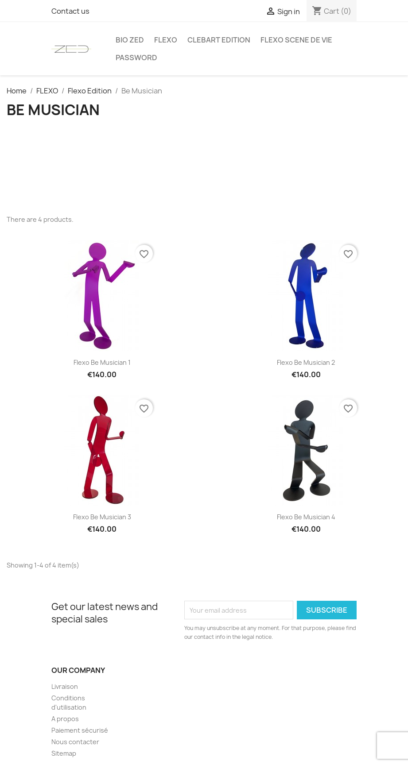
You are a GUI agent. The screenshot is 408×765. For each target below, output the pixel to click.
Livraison (64, 686)
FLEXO (165, 40)
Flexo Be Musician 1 (102, 362)
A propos (65, 719)
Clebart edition (218, 40)
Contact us (70, 11)
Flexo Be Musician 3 (102, 517)
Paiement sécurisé (79, 730)
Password (136, 57)
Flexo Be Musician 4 (306, 517)
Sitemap (63, 753)
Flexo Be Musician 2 (306, 362)
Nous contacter (75, 742)
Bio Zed (130, 40)
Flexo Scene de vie (296, 40)
